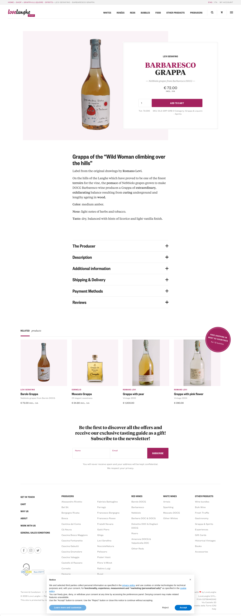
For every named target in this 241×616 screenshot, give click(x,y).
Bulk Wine (200, 507)
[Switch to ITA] (215, 2)
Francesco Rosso (106, 518)
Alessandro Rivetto (71, 501)
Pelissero (102, 551)
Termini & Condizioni (31, 592)
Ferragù (101, 507)
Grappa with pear (133, 394)
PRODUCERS (67, 496)
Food (158, 12)
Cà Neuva (66, 529)
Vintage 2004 (180, 398)
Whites (107, 12)
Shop (19, 2)
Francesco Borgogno (108, 512)
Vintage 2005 (129, 398)
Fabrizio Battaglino (107, 501)
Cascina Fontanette (72, 540)
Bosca (64, 518)
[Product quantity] (144, 103)
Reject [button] (165, 607)
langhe (19, 13)
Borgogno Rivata (70, 512)
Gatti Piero (103, 529)
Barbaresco (137, 507)
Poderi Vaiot (104, 557)
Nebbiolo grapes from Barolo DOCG (38, 398)
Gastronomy (202, 518)
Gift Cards (200, 534)
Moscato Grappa (82, 394)
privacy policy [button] (128, 585)
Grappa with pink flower (188, 394)
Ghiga (100, 534)
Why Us (25, 511)
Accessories (201, 551)
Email (115, 450)
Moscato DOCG (171, 512)
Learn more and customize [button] (67, 607)
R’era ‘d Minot (104, 562)
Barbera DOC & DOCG (143, 518)
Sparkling (168, 507)
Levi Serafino (28, 389)
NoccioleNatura (105, 546)
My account (226, 2)
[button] (190, 579)
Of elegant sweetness (82, 398)
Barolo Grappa (29, 394)
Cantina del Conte (71, 523)
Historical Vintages (205, 540)
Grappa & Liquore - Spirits (38, 2)
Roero (134, 533)
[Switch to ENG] (210, 2)
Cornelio (76, 389)
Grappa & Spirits (204, 523)
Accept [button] (183, 607)
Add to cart (177, 103)
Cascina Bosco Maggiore (74, 534)
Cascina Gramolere (71, 551)
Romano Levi (129, 389)
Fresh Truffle (202, 512)
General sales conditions (35, 532)
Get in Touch (28, 496)
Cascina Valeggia (70, 557)
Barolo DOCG (138, 501)
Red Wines (136, 496)
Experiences (201, 529)
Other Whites (170, 518)
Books (198, 546)
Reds (132, 12)
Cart (23, 504)
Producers (196, 12)
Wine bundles (202, 501)
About (24, 518)
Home (11, 2)
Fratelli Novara (105, 523)
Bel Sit (65, 507)
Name (78, 450)
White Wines (170, 496)
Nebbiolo (136, 512)
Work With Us (28, 525)
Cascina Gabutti (70, 546)
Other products (175, 12)
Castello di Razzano (71, 562)
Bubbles (145, 12)
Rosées (120, 12)
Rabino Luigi (104, 568)
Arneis (166, 501)
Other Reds (137, 548)
